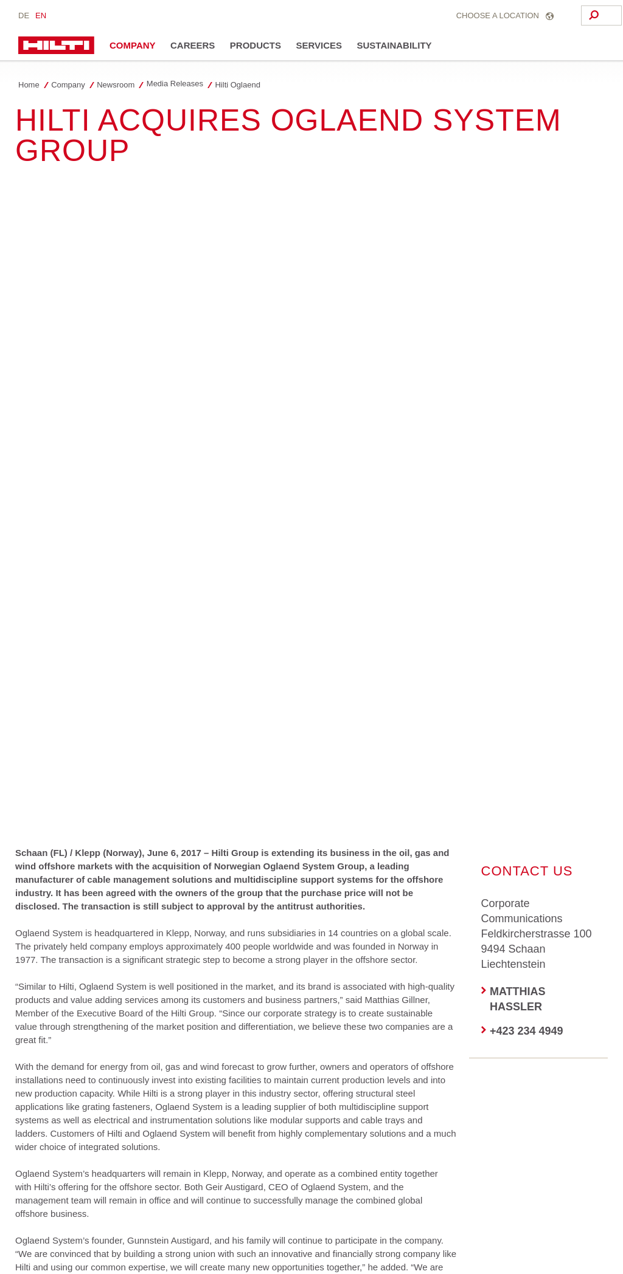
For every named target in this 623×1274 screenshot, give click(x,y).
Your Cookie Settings (55, 1240)
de (23, 15)
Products (255, 45)
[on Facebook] (34, 980)
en (40, 15)
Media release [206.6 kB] (111, 843)
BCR (164, 1225)
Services (319, 45)
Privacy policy (120, 1225)
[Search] (544, 15)
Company (133, 45)
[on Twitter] (85, 980)
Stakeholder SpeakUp (141, 1240)
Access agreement (51, 1225)
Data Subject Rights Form (280, 1225)
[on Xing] (34, 1028)
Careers (192, 45)
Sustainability (394, 45)
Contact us (356, 1225)
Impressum (203, 1225)
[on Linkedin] (135, 980)
